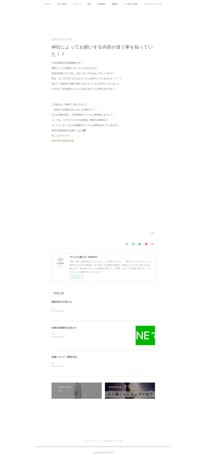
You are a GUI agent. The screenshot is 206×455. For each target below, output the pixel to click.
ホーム (48, 4)
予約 (89, 4)
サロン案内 (62, 4)
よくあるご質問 (130, 4)
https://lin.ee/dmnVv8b (63, 140)
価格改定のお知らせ (62, 301)
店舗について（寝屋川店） (65, 357)
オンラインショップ (152, 4)
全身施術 (101, 4)
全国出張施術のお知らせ (64, 328)
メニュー (77, 4)
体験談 (114, 4)
